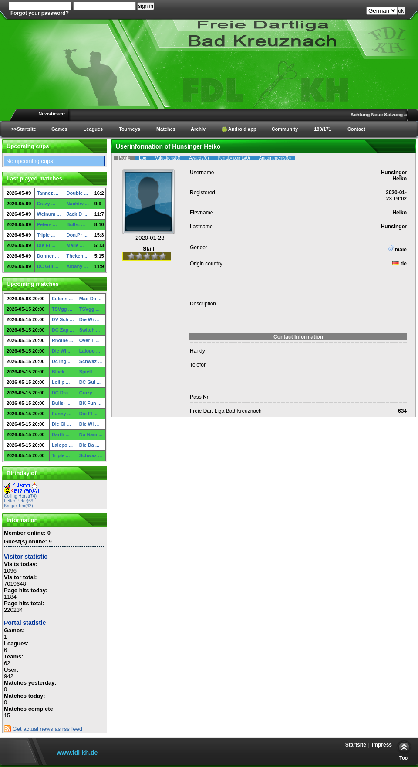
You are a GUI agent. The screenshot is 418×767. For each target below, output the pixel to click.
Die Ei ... (46, 245)
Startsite (355, 745)
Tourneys (129, 129)
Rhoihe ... (63, 340)
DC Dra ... (63, 392)
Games (59, 129)
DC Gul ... (48, 266)
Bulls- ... (76, 224)
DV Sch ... (63, 319)
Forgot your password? (39, 13)
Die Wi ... (89, 319)
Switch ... (89, 330)
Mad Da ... (90, 298)
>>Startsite (23, 129)
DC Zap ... (63, 330)
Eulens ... (62, 298)
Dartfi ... (61, 434)
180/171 (322, 129)
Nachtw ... (78, 203)
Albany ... (77, 266)
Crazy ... (46, 203)
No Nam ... (91, 434)
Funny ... (61, 413)
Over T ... (89, 340)
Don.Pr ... (77, 235)
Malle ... (75, 245)
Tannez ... (47, 193)
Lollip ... (61, 382)
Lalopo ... (89, 350)
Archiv (198, 129)
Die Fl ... (88, 413)
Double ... (77, 193)
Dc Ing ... (62, 361)
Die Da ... (89, 445)
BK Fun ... (90, 403)
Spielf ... (88, 371)
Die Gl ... (61, 424)
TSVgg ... (62, 309)
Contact (356, 129)
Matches (165, 129)
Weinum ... (49, 214)
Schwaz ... (90, 361)
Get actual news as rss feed (43, 729)
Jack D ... (77, 214)
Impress (382, 745)
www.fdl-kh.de (77, 752)
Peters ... (47, 224)
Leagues (93, 129)
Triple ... (46, 235)
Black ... (61, 371)
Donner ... (48, 255)
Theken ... (78, 255)
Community (285, 129)
